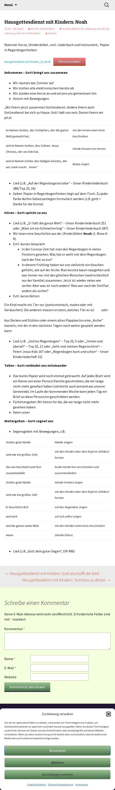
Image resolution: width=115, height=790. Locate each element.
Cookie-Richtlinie (36, 784)
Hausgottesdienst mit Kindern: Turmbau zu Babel (66, 580)
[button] (108, 714)
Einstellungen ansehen (57, 774)
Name (9, 659)
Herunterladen (69, 61)
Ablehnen (57, 762)
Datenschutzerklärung (60, 784)
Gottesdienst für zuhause (79, 29)
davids (52, 33)
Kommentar (14, 629)
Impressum (81, 784)
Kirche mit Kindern (43, 29)
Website (10, 677)
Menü (8, 5)
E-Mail (10, 668)
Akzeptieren (57, 751)
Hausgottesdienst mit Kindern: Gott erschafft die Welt (51, 573)
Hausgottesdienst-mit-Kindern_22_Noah (27, 61)
